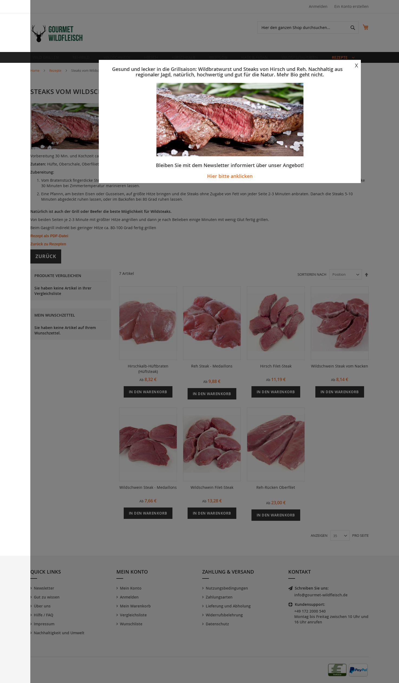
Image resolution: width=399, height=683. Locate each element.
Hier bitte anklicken (230, 176)
